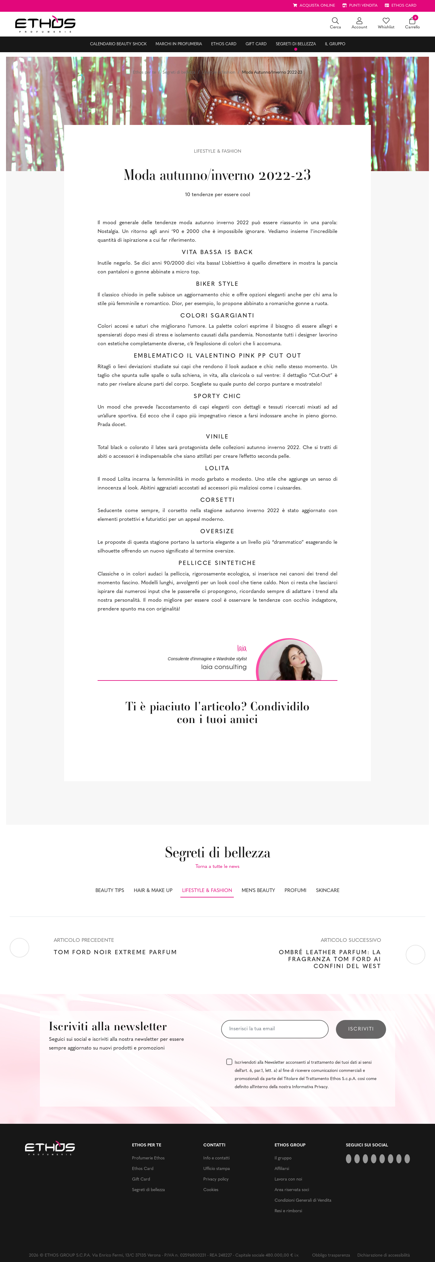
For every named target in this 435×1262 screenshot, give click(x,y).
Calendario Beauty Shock (118, 44)
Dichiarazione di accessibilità (383, 1255)
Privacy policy (216, 1179)
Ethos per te (144, 72)
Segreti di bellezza (296, 44)
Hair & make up (153, 890)
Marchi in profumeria (179, 44)
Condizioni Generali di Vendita (303, 1200)
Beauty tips (109, 890)
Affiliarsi (282, 1169)
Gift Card (256, 44)
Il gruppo (335, 44)
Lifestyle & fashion (218, 72)
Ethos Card (224, 44)
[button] (335, 24)
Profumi (295, 890)
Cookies (210, 1190)
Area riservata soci (292, 1190)
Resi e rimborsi (288, 1211)
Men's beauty (258, 890)
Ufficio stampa (216, 1169)
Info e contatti (216, 1158)
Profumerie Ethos (148, 1158)
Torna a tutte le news (217, 866)
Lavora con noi (288, 1179)
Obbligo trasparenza (331, 1255)
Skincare (328, 890)
